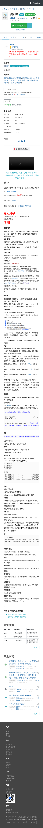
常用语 (19, 78)
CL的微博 (10, 789)
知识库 (8, 749)
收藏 (7, 101)
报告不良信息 (12, 812)
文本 (30, 369)
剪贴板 (9, 405)
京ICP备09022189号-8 (19, 819)
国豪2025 (19, 698)
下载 (7, 734)
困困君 (12, 18)
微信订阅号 (9, 792)
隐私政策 (9, 810)
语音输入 (18, 83)
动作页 (6, 83)
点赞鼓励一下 (10, 89)
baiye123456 (20, 666)
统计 (32, 37)
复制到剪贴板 (19, 25)
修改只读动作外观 (24, 206)
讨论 (24, 37)
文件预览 (12, 80)
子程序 (11, 83)
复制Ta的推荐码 (16, 49)
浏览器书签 (34, 80)
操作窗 (6, 78)
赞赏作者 (13, 47)
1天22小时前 (23, 18)
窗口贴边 (15, 200)
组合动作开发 (10, 747)
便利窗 (31, 9)
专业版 (8, 736)
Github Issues (10, 778)
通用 (7, 66)
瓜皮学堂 (10, 754)
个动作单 (8, 105)
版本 (14, 37)
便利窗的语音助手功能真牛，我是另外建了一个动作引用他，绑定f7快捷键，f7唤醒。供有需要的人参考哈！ (23, 675)
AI (34, 78)
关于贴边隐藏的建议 (17, 704)
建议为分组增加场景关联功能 (20, 695)
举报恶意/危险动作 (21, 149)
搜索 (23, 80)
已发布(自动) (30, 15)
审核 (39, 37)
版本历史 (9, 752)
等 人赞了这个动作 (19, 94)
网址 (29, 364)
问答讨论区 (10, 776)
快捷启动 (12, 78)
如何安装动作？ (21, 30)
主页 (7, 731)
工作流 (19, 80)
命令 (31, 78)
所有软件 (13, 9)
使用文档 (9, 745)
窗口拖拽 (25, 78)
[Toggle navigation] (5, 3)
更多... (36, 647)
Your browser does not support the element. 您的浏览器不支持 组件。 (21, 163)
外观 (7, 767)
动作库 (4, 9)
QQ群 (9, 781)
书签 (27, 80)
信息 (5, 37)
